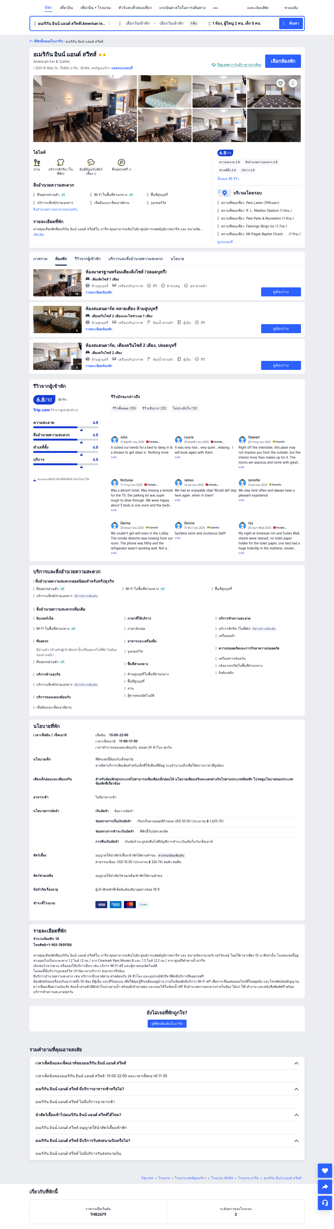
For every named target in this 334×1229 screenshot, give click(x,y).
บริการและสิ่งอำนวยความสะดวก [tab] (135, 259)
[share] (325, 1187)
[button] (215, 8)
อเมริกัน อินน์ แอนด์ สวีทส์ (64, 54)
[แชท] (325, 1203)
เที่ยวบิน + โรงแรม (95, 8)
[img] (85, 108)
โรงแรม (164, 1178)
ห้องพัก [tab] (61, 259)
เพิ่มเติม (38, 234)
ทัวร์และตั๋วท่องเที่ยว (135, 8)
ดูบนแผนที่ (225, 242)
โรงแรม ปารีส (248, 1178)
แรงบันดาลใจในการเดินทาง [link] (182, 8)
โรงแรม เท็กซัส (222, 1178)
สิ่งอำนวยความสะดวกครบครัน (55, 209)
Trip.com (147, 1178)
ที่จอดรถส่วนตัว (47, 589)
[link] (257, 8)
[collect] (325, 1171)
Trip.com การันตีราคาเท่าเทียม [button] (239, 65)
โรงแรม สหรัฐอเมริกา (190, 1178)
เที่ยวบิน (66, 8)
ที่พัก (48, 8)
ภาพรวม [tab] (40, 259)
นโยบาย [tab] (177, 259)
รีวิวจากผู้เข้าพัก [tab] (88, 259)
